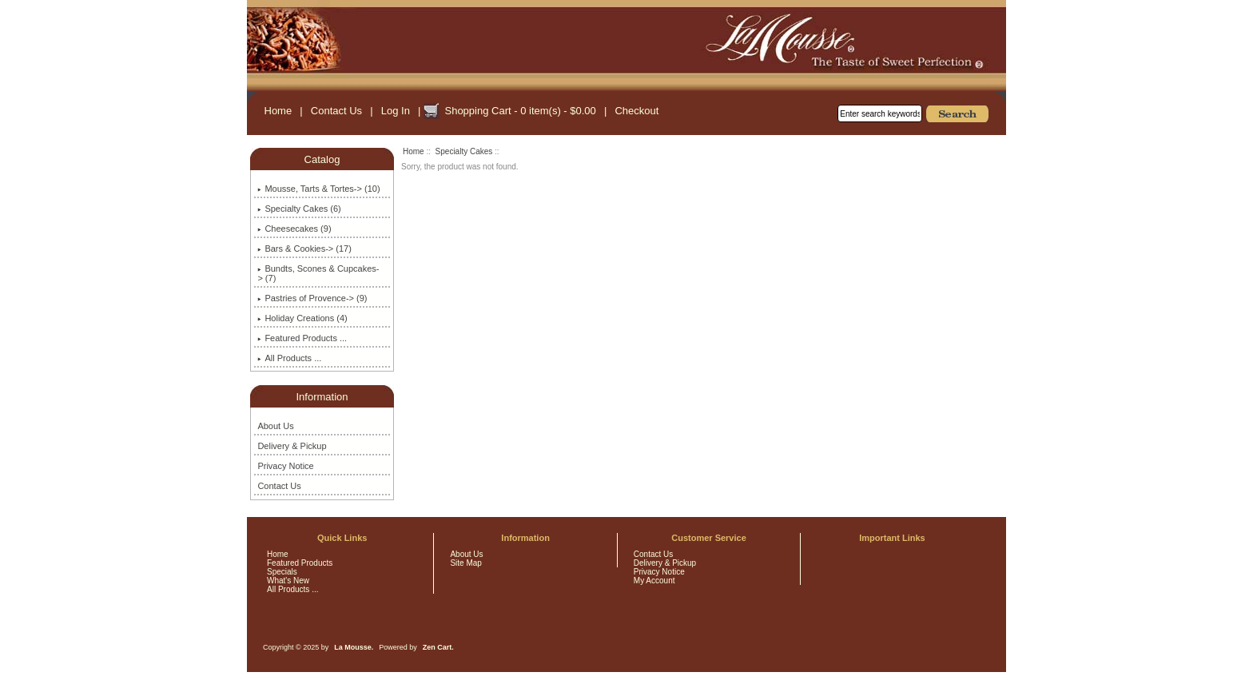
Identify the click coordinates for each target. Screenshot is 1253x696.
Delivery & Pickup (291, 446)
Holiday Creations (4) (302, 318)
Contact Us (336, 111)
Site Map (465, 563)
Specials (282, 571)
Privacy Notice (285, 466)
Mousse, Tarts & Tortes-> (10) (318, 188)
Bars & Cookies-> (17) (304, 248)
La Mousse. (353, 647)
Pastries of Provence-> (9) (312, 298)
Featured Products (299, 563)
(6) (298, 208)
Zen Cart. (438, 647)
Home (278, 111)
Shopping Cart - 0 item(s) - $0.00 (519, 111)
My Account (654, 580)
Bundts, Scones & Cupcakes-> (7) (318, 273)
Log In (395, 111)
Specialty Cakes (464, 151)
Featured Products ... (302, 338)
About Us (275, 426)
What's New (288, 580)
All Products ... (289, 358)
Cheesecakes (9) (294, 228)
